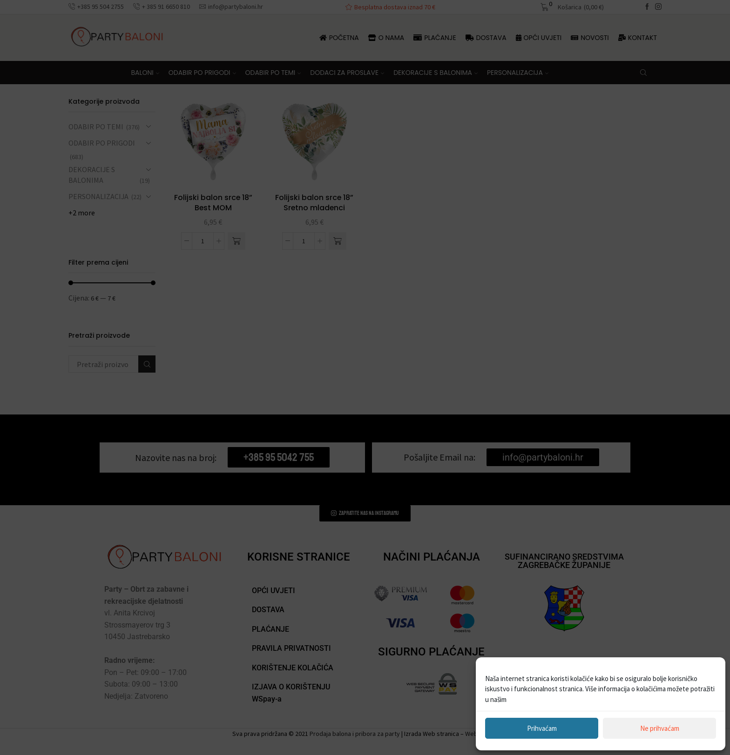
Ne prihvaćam (659, 728)
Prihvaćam (542, 728)
